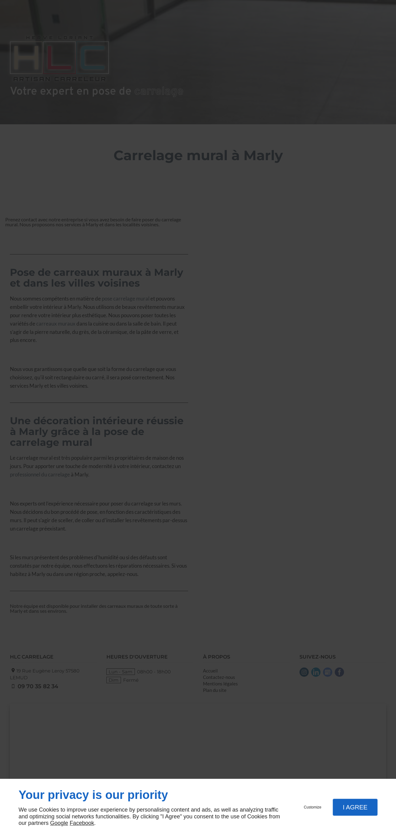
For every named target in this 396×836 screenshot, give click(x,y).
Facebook (82, 823)
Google (59, 823)
